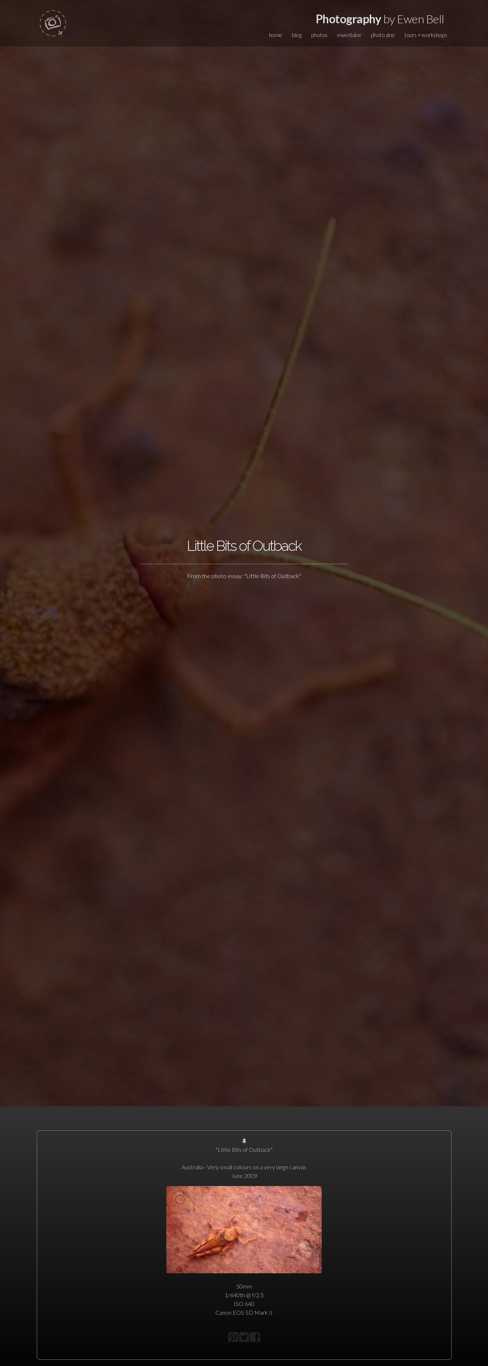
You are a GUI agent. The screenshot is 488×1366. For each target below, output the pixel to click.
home (275, 34)
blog (296, 34)
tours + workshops (425, 34)
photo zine (383, 34)
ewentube (349, 34)
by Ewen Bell (380, 19)
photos (319, 34)
